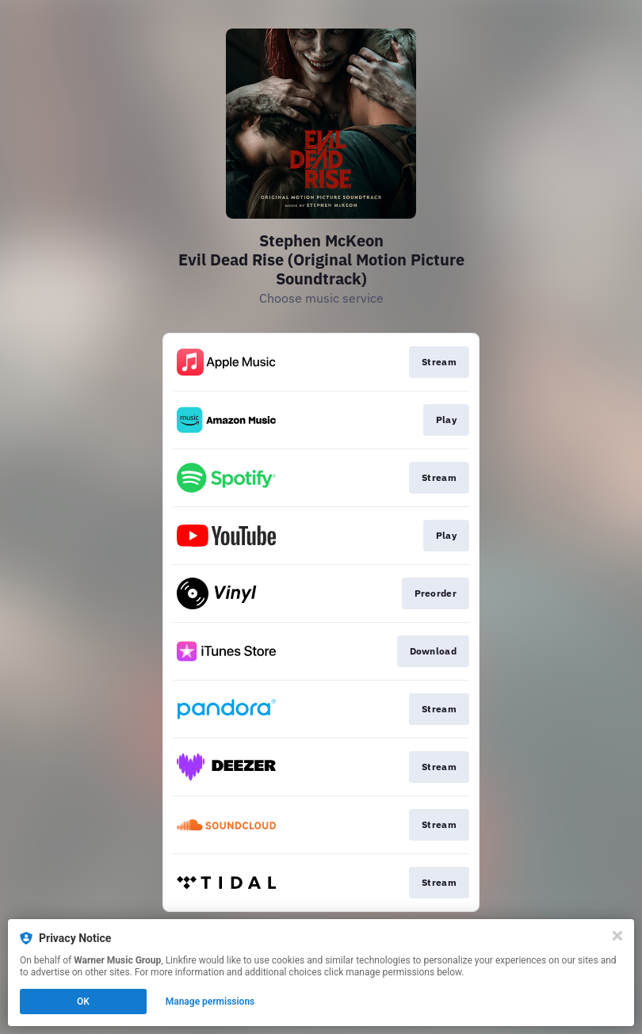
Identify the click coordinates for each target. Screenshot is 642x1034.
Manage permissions (210, 1001)
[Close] (617, 935)
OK (83, 1001)
